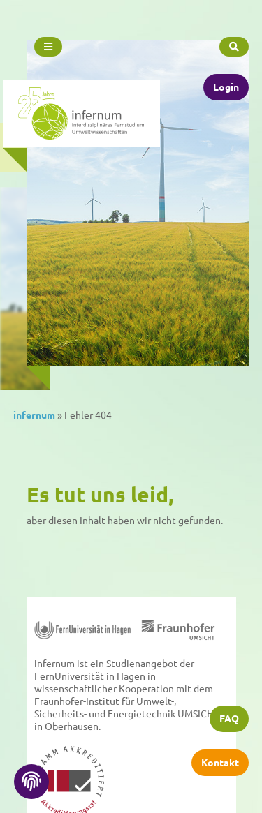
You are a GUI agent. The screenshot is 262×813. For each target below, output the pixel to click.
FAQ (229, 719)
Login (226, 86)
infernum (34, 414)
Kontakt (220, 762)
